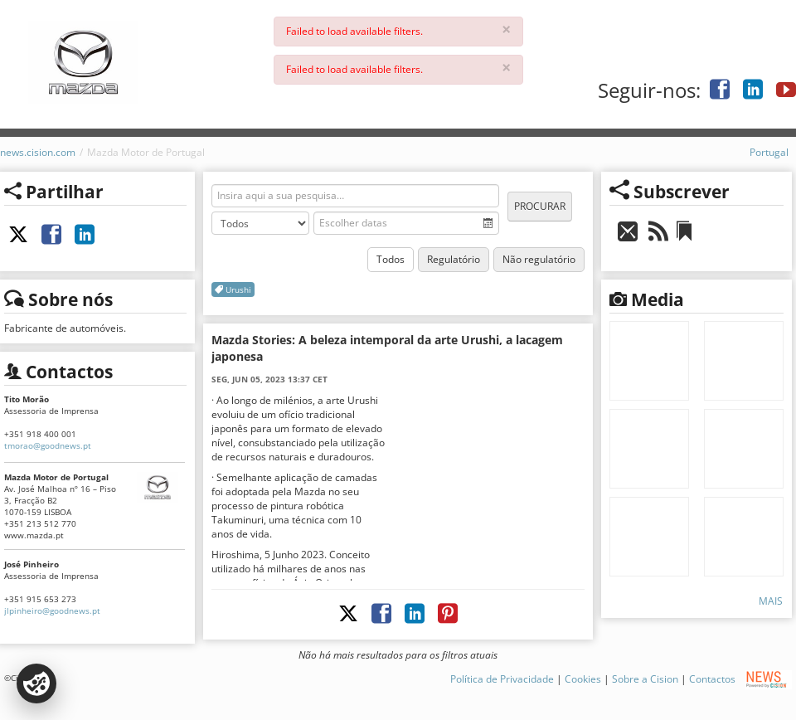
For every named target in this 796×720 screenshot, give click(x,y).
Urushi (233, 289)
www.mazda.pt (34, 535)
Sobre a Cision (645, 679)
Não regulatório (538, 259)
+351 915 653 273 (40, 599)
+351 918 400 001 (40, 434)
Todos (390, 259)
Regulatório (453, 259)
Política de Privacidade (502, 679)
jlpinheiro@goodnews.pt (52, 610)
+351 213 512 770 (40, 523)
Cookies (583, 679)
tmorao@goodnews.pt (47, 445)
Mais (771, 601)
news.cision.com (37, 152)
